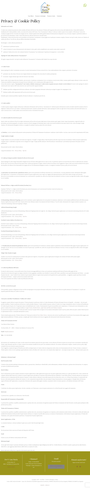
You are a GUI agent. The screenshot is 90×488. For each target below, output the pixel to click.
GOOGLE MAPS (11, 466)
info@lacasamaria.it (9, 331)
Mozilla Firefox (36, 307)
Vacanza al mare (51, 16)
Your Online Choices (42, 315)
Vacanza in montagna (40, 16)
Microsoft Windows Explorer (55, 307)
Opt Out (24, 150)
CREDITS (42, 485)
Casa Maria (31, 16)
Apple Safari (43, 307)
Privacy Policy (18, 150)
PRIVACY (47, 485)
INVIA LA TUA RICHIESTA (56, 467)
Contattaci (59, 16)
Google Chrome (29, 307)
